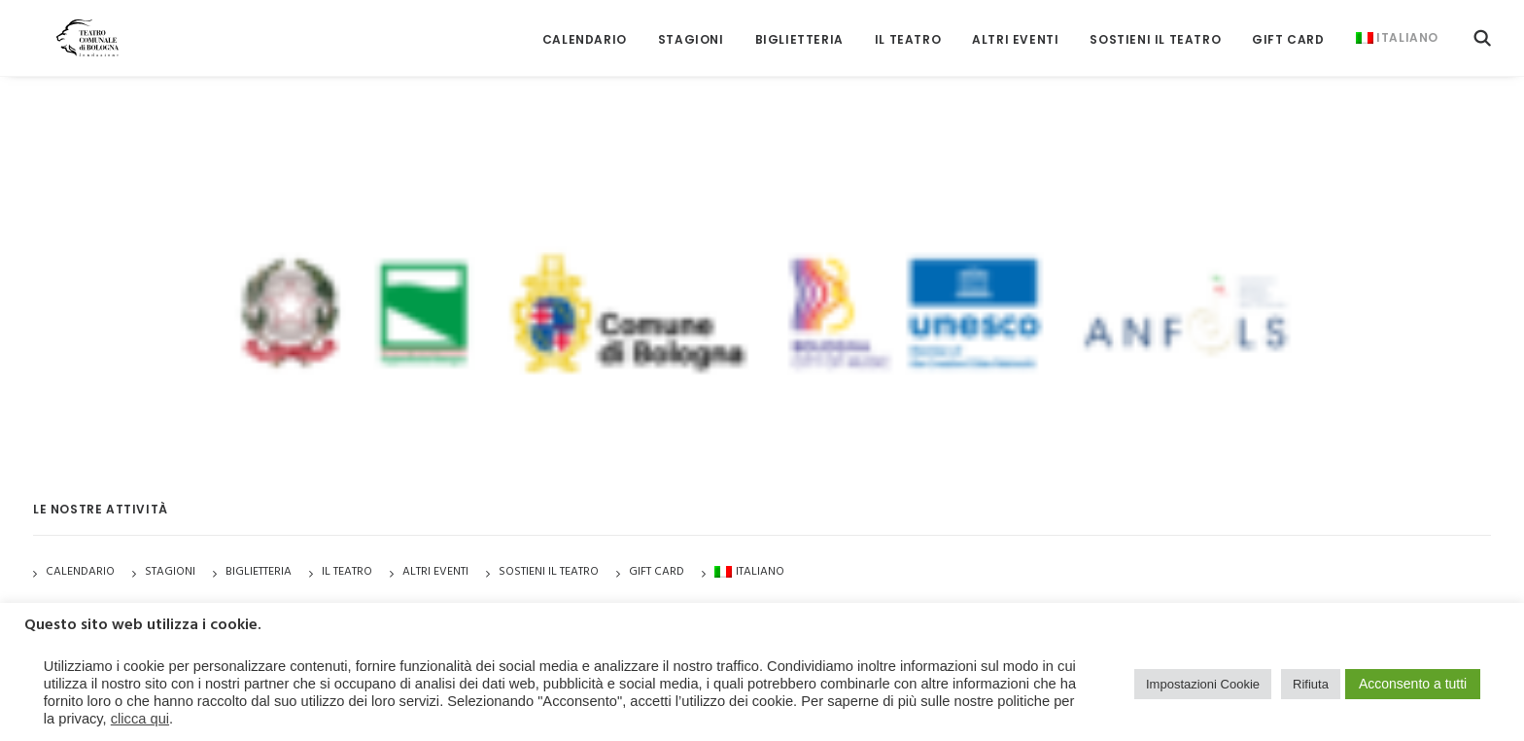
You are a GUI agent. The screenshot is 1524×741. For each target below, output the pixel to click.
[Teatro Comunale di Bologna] (69, 27)
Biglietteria (799, 28)
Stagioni (170, 572)
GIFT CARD (1288, 28)
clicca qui (140, 718)
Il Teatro (908, 28)
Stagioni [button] (691, 28)
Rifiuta (1311, 684)
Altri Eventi (1015, 28)
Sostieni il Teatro (1155, 28)
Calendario (584, 28)
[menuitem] (585, 28)
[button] (1482, 26)
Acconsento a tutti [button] (1413, 683)
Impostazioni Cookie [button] (1203, 684)
